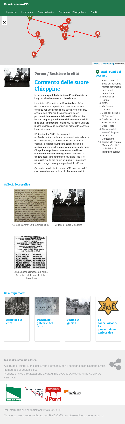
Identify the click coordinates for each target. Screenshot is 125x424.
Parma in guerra (73, 321)
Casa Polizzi (108, 126)
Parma (41, 73)
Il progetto (11, 12)
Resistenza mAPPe (16, 4)
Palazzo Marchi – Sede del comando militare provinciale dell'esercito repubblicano (111, 87)
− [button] (4, 17)
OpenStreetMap (108, 64)
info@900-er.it (52, 410)
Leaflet (95, 64)
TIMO (105, 103)
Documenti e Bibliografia (72, 12)
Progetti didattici (46, 12)
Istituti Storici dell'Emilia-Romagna (39, 365)
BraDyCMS (56, 415)
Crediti (94, 12)
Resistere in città (64, 73)
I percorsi (27, 12)
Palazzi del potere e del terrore (45, 323)
